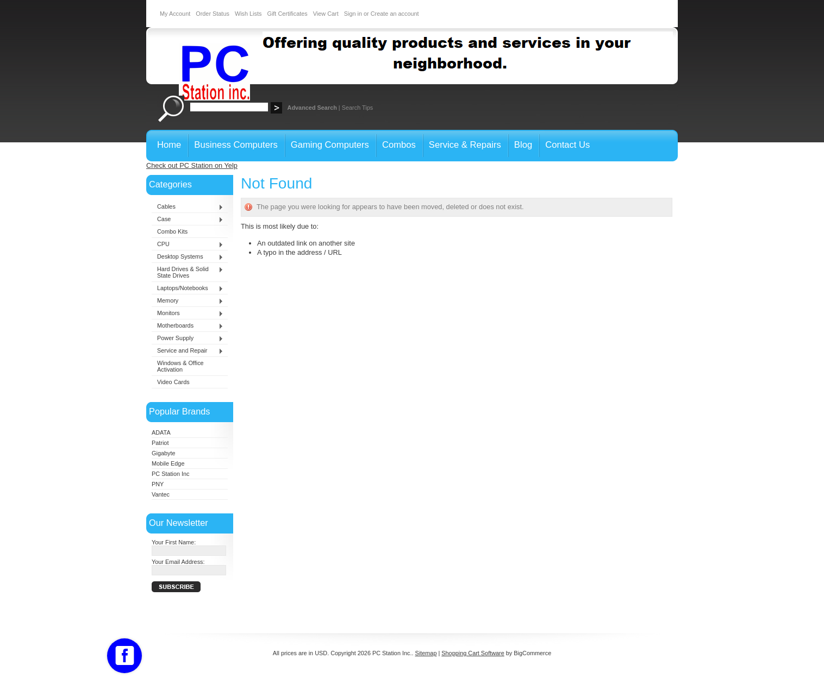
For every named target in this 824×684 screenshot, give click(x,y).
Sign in (353, 13)
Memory (187, 301)
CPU (187, 244)
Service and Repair (187, 351)
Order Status (212, 13)
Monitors (187, 313)
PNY (158, 484)
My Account (175, 13)
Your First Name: (174, 542)
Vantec (161, 494)
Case (187, 219)
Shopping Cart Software (472, 653)
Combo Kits (172, 231)
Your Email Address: (178, 562)
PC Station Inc (171, 473)
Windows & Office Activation (180, 366)
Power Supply (187, 338)
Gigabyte (164, 453)
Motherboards (187, 326)
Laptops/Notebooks (187, 288)
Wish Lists (248, 13)
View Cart (326, 13)
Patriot (160, 443)
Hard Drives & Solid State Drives (187, 272)
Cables (187, 207)
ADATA (161, 432)
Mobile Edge (168, 463)
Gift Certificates (287, 13)
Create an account (395, 13)
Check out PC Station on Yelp (192, 165)
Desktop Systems (187, 257)
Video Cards (173, 382)
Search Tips (357, 107)
